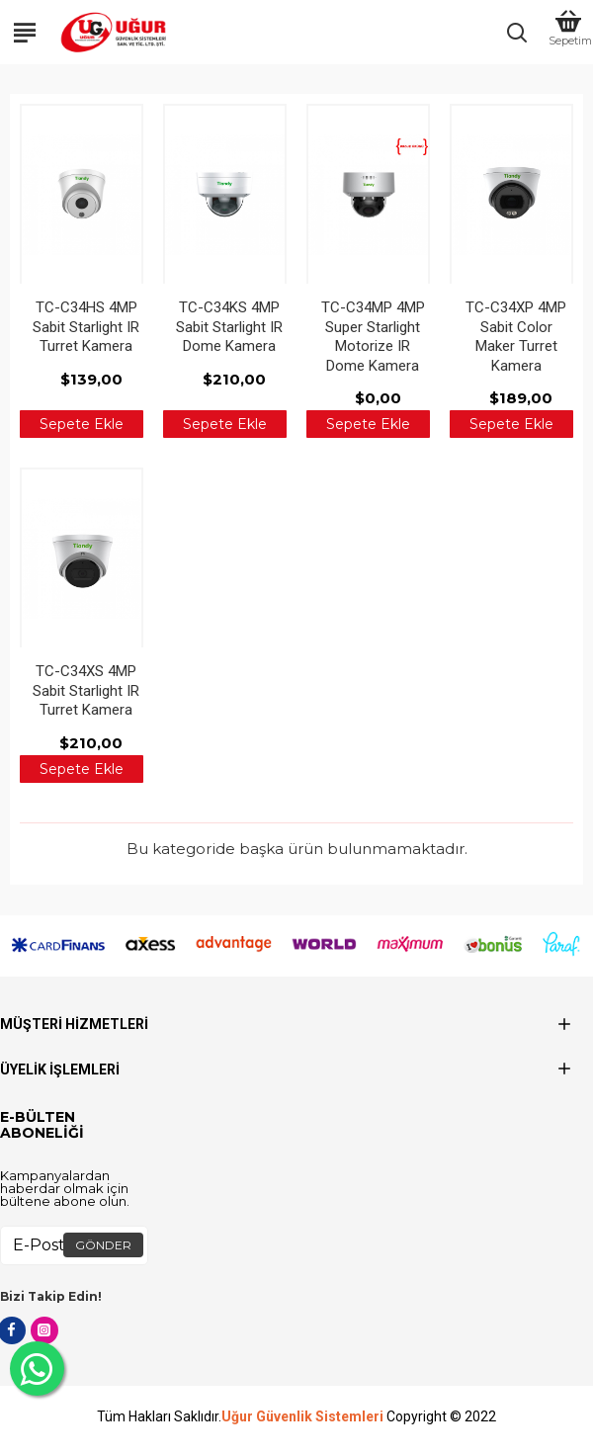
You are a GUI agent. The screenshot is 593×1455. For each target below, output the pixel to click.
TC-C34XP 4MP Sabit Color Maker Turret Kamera (516, 337)
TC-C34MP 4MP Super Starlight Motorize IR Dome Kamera (373, 337)
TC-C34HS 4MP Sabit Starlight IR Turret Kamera (86, 327)
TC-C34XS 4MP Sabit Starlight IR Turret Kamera (86, 690)
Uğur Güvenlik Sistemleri (302, 1417)
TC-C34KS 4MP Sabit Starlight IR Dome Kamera (229, 327)
